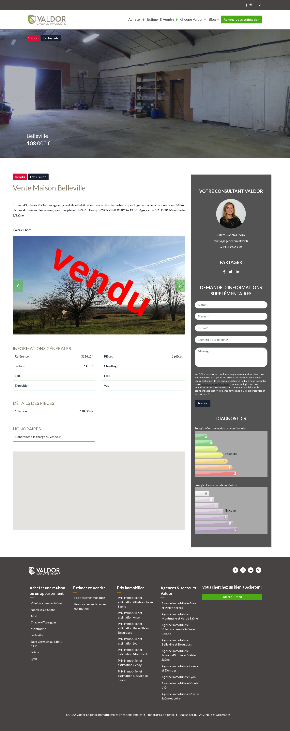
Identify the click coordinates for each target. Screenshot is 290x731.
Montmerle (38, 629)
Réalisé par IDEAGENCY (195, 714)
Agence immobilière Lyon (178, 677)
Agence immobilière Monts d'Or (179, 685)
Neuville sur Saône (43, 609)
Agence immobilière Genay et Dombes (179, 668)
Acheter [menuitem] (134, 19)
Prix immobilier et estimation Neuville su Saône (133, 675)
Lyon (34, 658)
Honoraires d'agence (160, 714)
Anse (34, 616)
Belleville (37, 635)
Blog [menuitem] (212, 19)
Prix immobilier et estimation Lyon (130, 641)
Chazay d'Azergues (43, 622)
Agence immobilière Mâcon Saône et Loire (180, 696)
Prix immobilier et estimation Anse (130, 615)
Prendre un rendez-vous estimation (90, 606)
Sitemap (221, 714)
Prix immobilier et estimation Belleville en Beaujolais (133, 628)
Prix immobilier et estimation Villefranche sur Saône (136, 602)
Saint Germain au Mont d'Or (46, 644)
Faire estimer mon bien (89, 597)
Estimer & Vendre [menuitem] (160, 19)
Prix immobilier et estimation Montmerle (133, 652)
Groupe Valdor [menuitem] (191, 19)
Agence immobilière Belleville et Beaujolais (176, 642)
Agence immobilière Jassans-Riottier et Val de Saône (178, 655)
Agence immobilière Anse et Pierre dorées (178, 605)
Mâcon (35, 652)
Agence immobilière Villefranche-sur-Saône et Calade (178, 629)
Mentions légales (130, 714)
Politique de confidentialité (215, 384)
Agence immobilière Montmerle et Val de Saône (179, 616)
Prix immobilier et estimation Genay (130, 663)
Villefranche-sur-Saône (46, 603)
